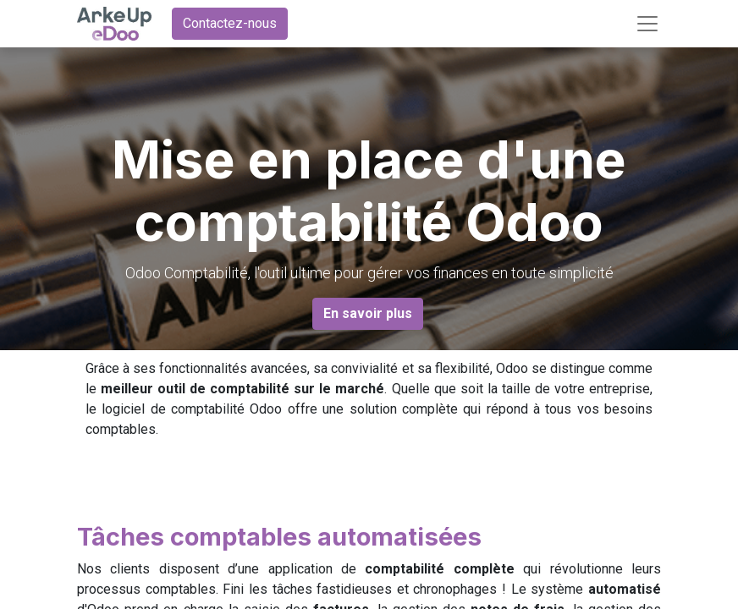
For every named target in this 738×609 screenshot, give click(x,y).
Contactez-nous (230, 23)
